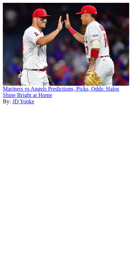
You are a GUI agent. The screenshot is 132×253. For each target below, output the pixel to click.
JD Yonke (23, 101)
